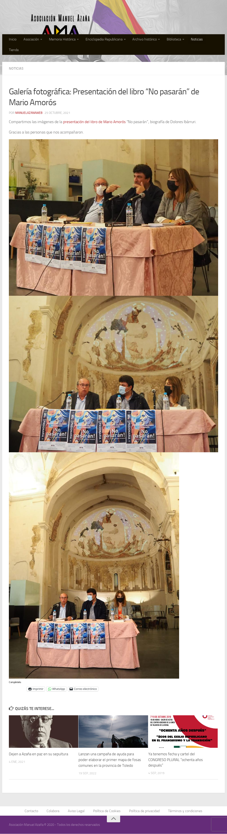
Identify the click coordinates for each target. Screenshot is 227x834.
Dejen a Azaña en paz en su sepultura (38, 754)
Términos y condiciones (184, 811)
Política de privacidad (143, 811)
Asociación (34, 40)
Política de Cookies (106, 811)
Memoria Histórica (64, 40)
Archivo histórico (145, 40)
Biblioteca (174, 40)
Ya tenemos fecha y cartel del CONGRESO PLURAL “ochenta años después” (175, 759)
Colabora (53, 811)
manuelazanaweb (29, 113)
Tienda (213, 40)
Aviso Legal (76, 811)
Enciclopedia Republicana (105, 40)
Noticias (196, 40)
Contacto (32, 811)
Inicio (16, 40)
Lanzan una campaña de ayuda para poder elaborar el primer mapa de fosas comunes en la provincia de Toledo (109, 759)
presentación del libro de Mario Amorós (95, 121)
